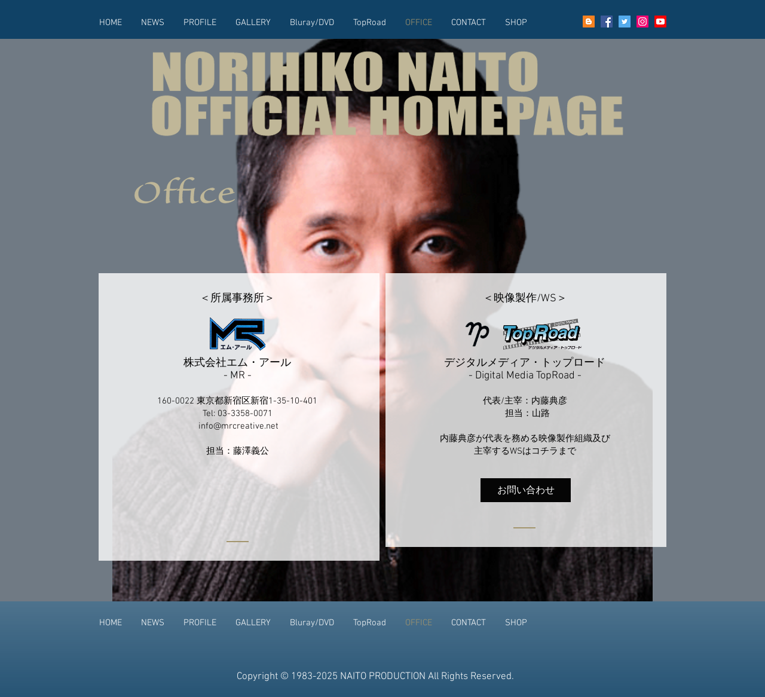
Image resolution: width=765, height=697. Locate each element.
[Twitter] (625, 21)
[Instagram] (642, 21)
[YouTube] (660, 21)
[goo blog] (589, 21)
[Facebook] (607, 21)
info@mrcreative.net (238, 426)
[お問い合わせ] (526, 490)
